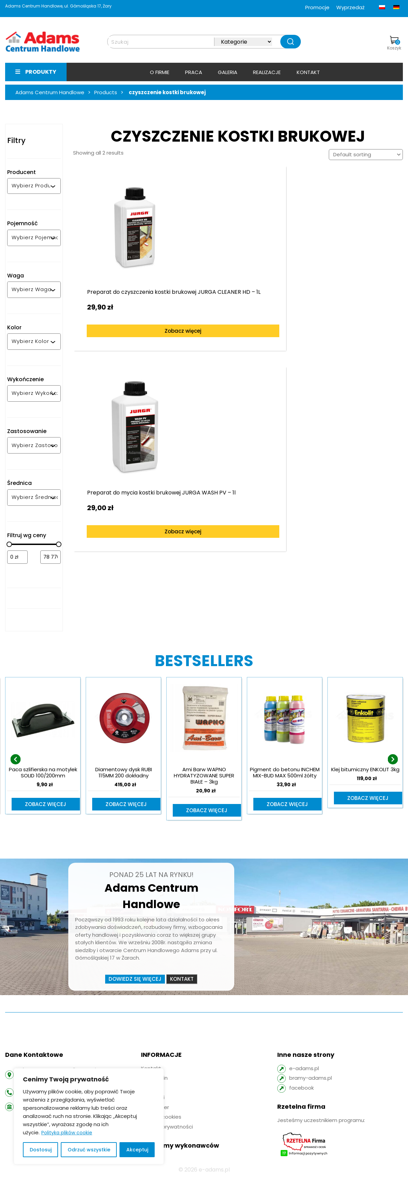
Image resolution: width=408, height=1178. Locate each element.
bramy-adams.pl (310, 1078)
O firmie (159, 72)
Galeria (227, 72)
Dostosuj (41, 1149)
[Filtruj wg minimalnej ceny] (17, 557)
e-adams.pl (304, 1069)
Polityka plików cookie (66, 1132)
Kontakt (308, 72)
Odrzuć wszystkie (89, 1149)
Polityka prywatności (167, 1127)
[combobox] (31, 186)
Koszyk (394, 43)
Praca (193, 72)
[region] (89, 1116)
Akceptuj (137, 1149)
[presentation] (15, 759)
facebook (301, 1088)
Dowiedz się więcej (135, 979)
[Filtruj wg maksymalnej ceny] (50, 557)
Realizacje (267, 72)
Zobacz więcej (131, 330)
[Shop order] (366, 154)
